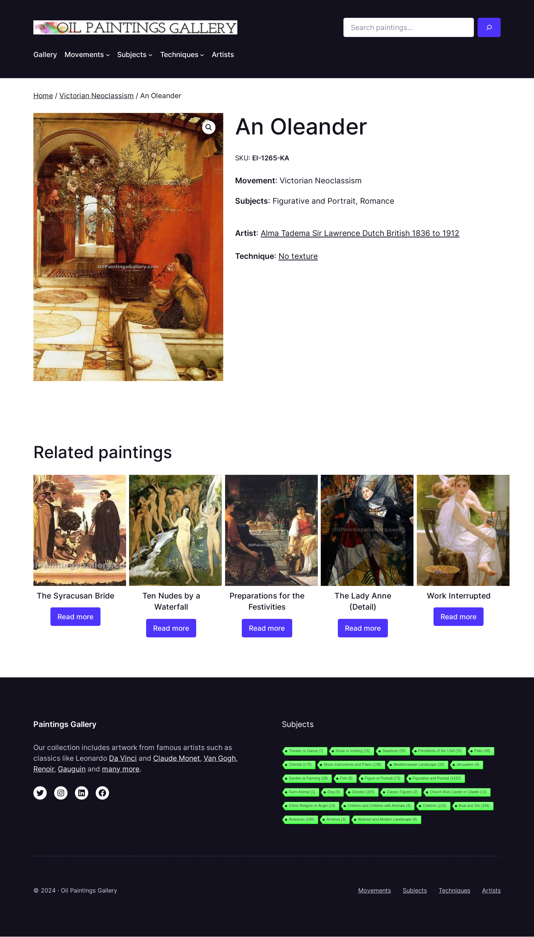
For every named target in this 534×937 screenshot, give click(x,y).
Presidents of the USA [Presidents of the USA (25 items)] (440, 751)
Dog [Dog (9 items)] (333, 792)
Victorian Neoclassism (96, 95)
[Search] (489, 27)
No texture (298, 256)
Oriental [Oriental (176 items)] (300, 765)
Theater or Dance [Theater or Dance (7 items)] (306, 751)
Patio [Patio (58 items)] (482, 751)
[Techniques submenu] (202, 54)
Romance (377, 201)
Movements (374, 890)
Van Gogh (220, 758)
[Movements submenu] (108, 54)
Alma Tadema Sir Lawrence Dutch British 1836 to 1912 (360, 233)
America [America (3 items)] (336, 819)
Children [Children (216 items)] (434, 806)
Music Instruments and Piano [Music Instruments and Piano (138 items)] (352, 765)
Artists (491, 890)
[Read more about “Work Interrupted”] (459, 616)
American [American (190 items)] (301, 819)
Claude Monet (176, 758)
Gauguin (72, 768)
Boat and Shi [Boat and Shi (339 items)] (474, 806)
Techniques (454, 890)
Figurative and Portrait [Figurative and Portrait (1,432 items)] (437, 778)
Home (43, 95)
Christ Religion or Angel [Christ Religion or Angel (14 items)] (312, 806)
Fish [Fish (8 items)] (346, 778)
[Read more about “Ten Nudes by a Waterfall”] (171, 628)
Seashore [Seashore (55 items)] (394, 751)
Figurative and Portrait (314, 201)
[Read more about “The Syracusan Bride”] (75, 616)
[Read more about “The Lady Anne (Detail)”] (363, 628)
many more (120, 768)
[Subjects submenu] (150, 54)
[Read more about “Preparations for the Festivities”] (267, 628)
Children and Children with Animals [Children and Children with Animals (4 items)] (379, 806)
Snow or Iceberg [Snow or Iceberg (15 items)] (353, 751)
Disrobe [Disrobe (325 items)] (363, 792)
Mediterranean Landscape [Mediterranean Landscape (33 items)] (418, 765)
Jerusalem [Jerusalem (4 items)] (467, 765)
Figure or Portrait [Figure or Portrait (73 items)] (382, 778)
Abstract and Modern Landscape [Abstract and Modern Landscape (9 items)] (387, 819)
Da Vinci (123, 758)
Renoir (43, 768)
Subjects (415, 890)
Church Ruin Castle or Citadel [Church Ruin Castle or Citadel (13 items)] (458, 792)
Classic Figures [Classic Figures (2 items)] (402, 792)
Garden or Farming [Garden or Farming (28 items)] (308, 778)
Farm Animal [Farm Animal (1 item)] (302, 792)
